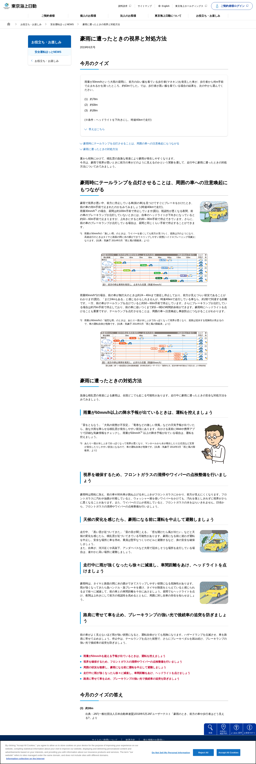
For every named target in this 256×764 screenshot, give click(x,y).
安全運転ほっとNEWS (62, 24)
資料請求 (124, 6)
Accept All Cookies (228, 756)
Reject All (203, 756)
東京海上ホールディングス (191, 6)
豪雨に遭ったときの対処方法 (100, 149)
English (163, 6)
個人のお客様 (82, 15)
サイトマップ (145, 6)
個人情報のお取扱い (153, 739)
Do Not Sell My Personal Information (171, 756)
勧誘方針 (130, 739)
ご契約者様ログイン (231, 6)
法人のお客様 (122, 15)
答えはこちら (97, 129)
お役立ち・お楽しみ (204, 15)
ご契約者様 (41, 15)
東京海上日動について (165, 15)
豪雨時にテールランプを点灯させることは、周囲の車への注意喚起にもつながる (131, 143)
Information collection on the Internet (25, 762)
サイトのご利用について (105, 739)
